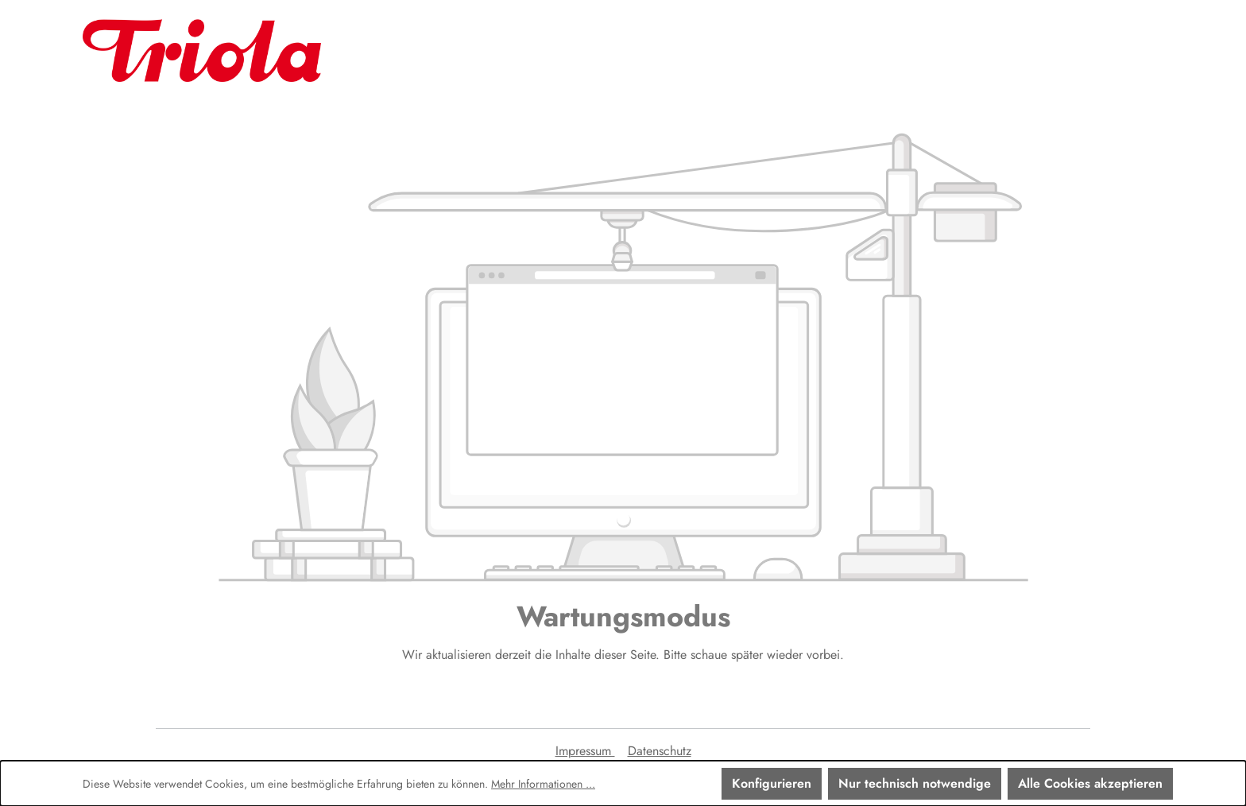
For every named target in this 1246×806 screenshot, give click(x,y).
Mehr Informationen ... (543, 784)
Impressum (585, 751)
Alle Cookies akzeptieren (1090, 783)
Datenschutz (659, 751)
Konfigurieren (771, 783)
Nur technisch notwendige (914, 783)
